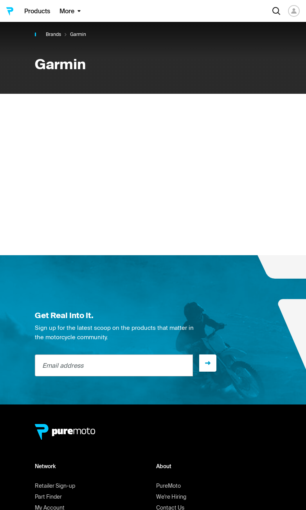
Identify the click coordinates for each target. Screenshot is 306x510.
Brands (53, 34)
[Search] (276, 11)
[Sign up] (207, 363)
